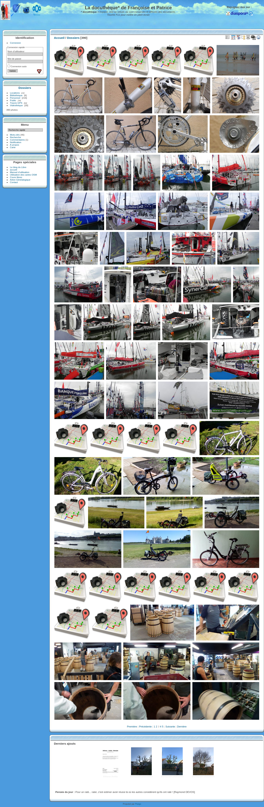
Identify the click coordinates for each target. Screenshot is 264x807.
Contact (14, 182)
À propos (14, 144)
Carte (13, 147)
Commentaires (17, 139)
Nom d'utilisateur (16, 51)
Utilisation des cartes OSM (23, 174)
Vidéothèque (16, 105)
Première (132, 726)
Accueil (59, 37)
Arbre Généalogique (20, 179)
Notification (15, 142)
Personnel (15, 98)
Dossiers (25, 87)
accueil (13, 169)
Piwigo (138, 804)
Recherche (15, 137)
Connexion (15, 43)
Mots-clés (15, 134)
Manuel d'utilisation (19, 172)
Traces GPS (16, 103)
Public (13, 100)
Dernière (182, 726)
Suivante (170, 726)
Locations (15, 93)
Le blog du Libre (18, 167)
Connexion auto (17, 66)
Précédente (145, 726)
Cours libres (16, 177)
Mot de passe (14, 58)
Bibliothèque (16, 95)
